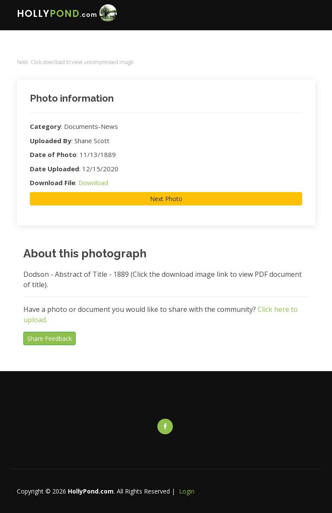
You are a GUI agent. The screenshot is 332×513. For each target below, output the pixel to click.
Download (93, 182)
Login (187, 491)
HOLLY (57, 13)
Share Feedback (49, 338)
